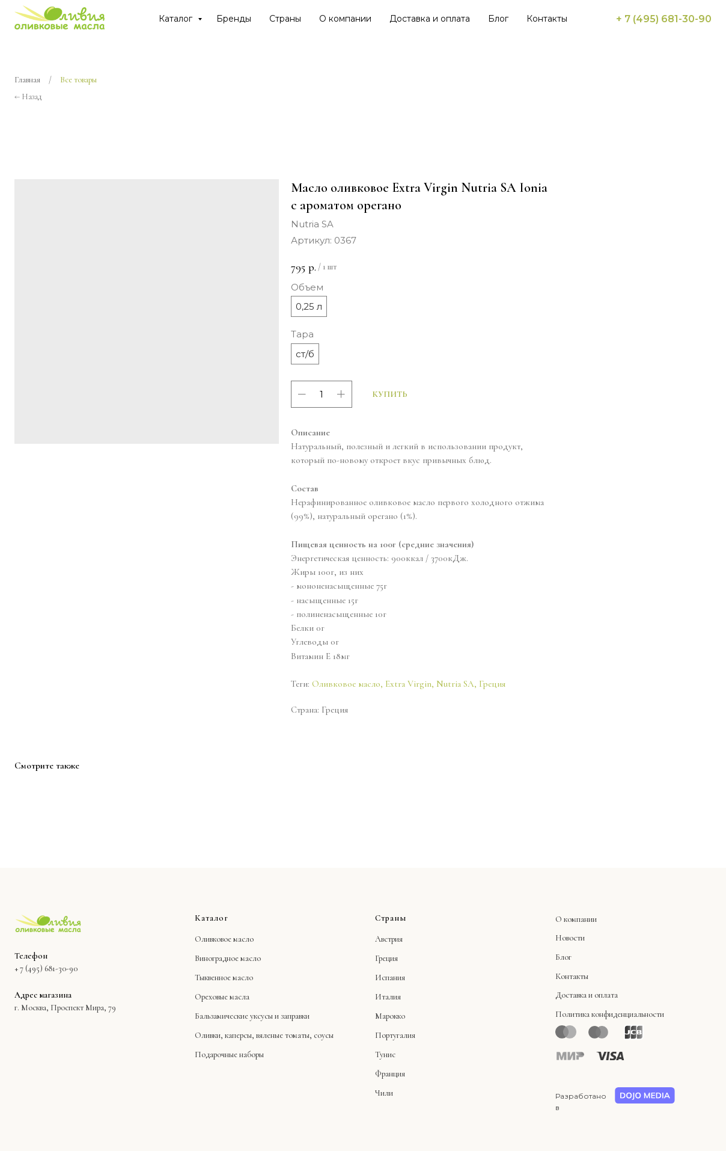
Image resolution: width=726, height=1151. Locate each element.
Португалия (395, 1035)
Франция (390, 1074)
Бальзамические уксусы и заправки (252, 1016)
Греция (492, 683)
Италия (388, 997)
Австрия (389, 939)
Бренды (233, 18)
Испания (390, 977)
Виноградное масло (228, 958)
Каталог (177, 18)
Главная (27, 80)
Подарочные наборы (229, 1054)
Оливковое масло (346, 683)
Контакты (546, 18)
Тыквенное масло (224, 977)
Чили (384, 1093)
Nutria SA (455, 683)
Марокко (390, 1016)
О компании (345, 18)
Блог (498, 18)
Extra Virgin (408, 683)
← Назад (27, 96)
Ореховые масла (222, 997)
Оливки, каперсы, (224, 1035)
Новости (570, 938)
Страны (285, 18)
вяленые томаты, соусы (295, 1035)
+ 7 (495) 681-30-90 (664, 19)
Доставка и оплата (429, 18)
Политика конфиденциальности (609, 1014)
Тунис (385, 1054)
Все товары (78, 80)
